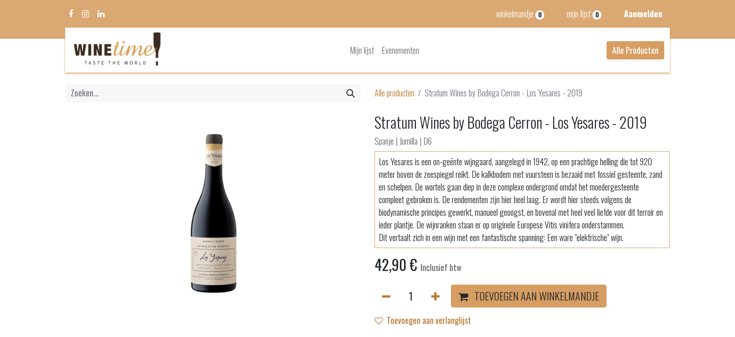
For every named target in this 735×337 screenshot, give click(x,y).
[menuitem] (362, 50)
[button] (529, 296)
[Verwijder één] (386, 296)
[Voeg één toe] (435, 296)
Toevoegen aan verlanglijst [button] (423, 320)
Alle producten (394, 93)
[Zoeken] (350, 93)
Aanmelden (643, 13)
